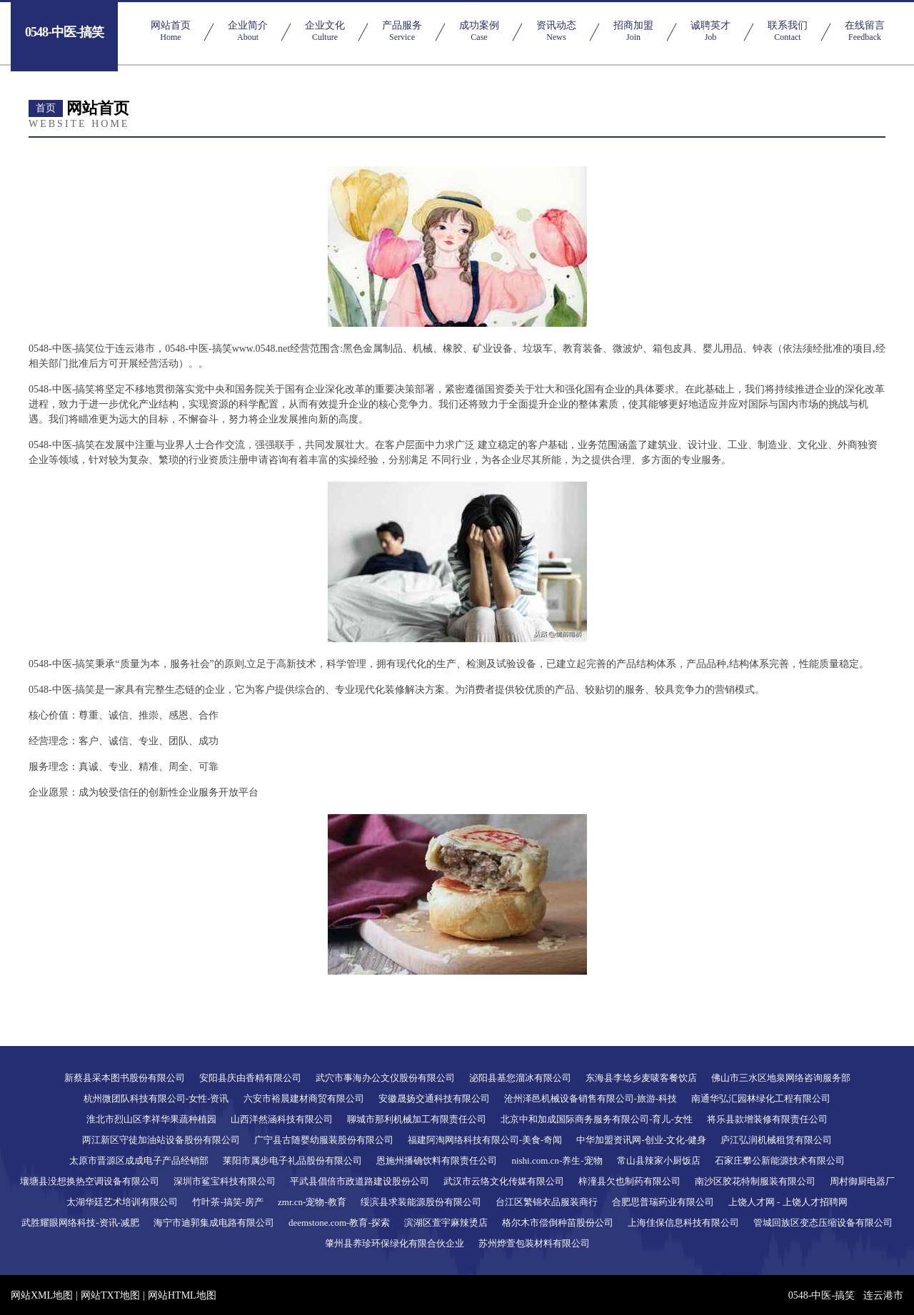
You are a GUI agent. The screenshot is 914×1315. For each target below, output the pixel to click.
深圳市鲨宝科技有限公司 (225, 1181)
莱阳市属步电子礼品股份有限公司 (292, 1160)
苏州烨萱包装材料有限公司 (534, 1243)
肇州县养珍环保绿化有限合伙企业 (394, 1243)
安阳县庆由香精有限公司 (250, 1077)
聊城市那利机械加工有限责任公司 (416, 1119)
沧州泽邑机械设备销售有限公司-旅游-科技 (591, 1098)
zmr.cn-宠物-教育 (312, 1202)
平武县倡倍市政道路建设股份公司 (359, 1181)
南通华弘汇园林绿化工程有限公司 (760, 1098)
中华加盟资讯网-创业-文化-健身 (641, 1139)
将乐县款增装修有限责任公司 (767, 1119)
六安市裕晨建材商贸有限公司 (303, 1098)
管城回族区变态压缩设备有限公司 (823, 1222)
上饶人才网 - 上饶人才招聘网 (788, 1202)
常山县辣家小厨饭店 (658, 1160)
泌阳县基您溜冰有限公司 (520, 1077)
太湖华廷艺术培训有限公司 (122, 1202)
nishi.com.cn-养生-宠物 (556, 1160)
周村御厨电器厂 (862, 1181)
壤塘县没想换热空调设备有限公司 (89, 1181)
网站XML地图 (42, 1295)
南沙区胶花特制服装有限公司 (755, 1181)
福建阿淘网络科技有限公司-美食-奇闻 (485, 1139)
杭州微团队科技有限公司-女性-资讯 (156, 1098)
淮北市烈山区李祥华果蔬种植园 (151, 1119)
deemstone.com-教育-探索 (339, 1222)
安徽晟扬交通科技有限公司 (434, 1098)
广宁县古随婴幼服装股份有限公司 (323, 1139)
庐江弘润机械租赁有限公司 (776, 1139)
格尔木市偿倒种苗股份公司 (557, 1222)
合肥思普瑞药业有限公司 (663, 1202)
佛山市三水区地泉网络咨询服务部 (780, 1077)
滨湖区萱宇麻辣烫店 (446, 1222)
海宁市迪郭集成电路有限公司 (214, 1222)
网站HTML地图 (182, 1295)
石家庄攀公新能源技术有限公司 (780, 1160)
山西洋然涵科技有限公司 (282, 1119)
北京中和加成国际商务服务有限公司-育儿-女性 (597, 1119)
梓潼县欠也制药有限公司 (629, 1181)
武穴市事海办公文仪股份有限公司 (385, 1077)
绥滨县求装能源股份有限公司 (421, 1202)
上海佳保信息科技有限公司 (683, 1222)
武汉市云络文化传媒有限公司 (503, 1181)
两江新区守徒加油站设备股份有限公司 (161, 1139)
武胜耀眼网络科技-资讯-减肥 (80, 1222)
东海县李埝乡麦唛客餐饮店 (641, 1077)
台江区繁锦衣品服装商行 (547, 1202)
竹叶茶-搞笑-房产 (227, 1202)
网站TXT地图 (110, 1295)
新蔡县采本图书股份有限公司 (124, 1077)
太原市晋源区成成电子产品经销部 (139, 1160)
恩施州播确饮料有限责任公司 (436, 1160)
